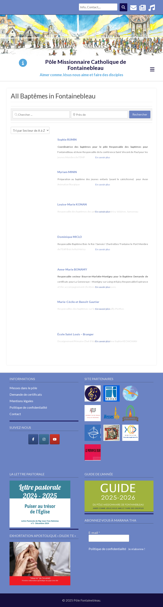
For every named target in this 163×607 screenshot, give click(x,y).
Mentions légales (21, 401)
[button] (40, 504)
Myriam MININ (67, 172)
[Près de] (99, 114)
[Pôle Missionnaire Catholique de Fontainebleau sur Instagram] (44, 439)
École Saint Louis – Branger (75, 334)
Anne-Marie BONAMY (72, 269)
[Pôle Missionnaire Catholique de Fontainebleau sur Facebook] (33, 439)
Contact (15, 414)
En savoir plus (102, 157)
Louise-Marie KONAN (72, 204)
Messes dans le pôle (23, 388)
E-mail (94, 532)
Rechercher (141, 114)
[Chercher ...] (41, 114)
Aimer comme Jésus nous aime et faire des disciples (81, 75)
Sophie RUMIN (67, 139)
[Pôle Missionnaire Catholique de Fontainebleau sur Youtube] (55, 439)
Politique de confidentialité (28, 407)
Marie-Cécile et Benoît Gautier (78, 302)
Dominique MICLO (69, 236)
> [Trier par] (30, 130)
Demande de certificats (26, 394)
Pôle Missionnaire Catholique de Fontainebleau (85, 64)
